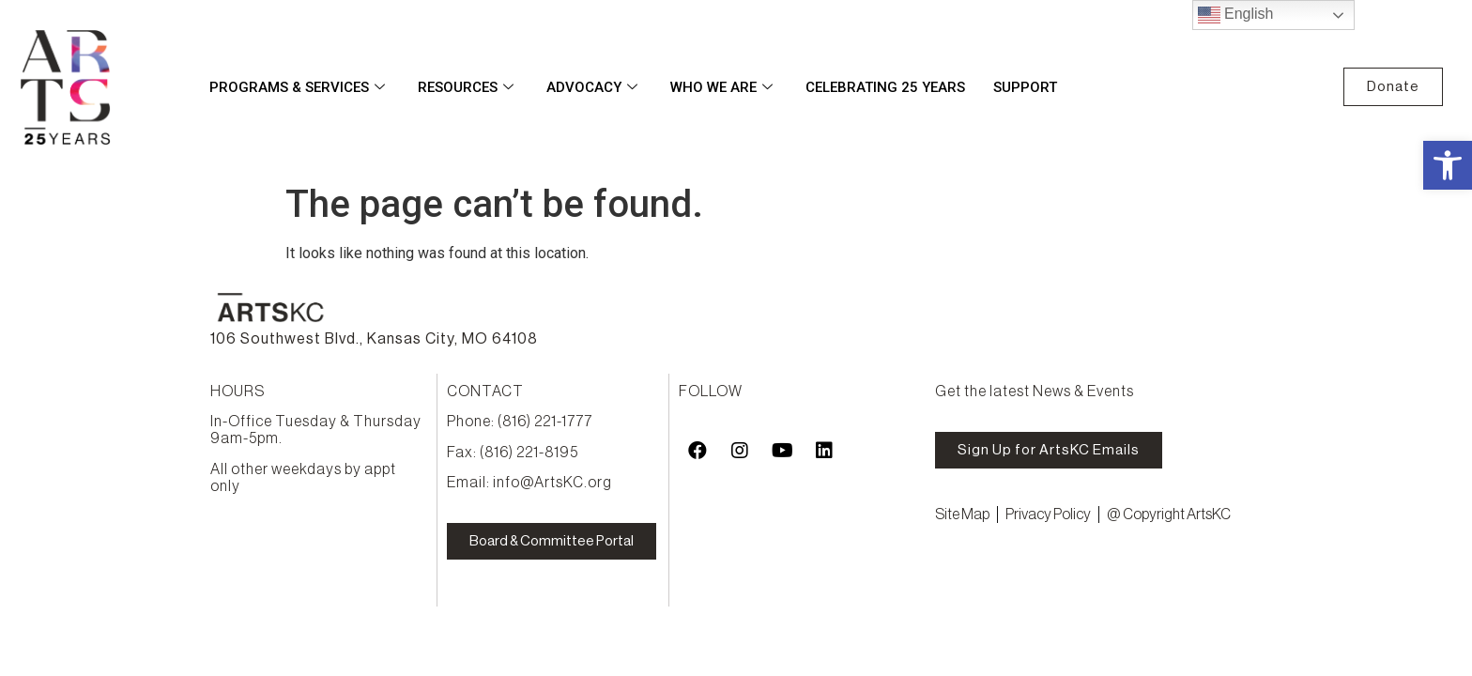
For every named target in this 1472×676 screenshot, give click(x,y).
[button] (1447, 165)
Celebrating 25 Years (885, 87)
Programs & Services (299, 87)
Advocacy (594, 87)
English (1236, 15)
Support (1025, 87)
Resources (468, 87)
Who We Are (723, 87)
